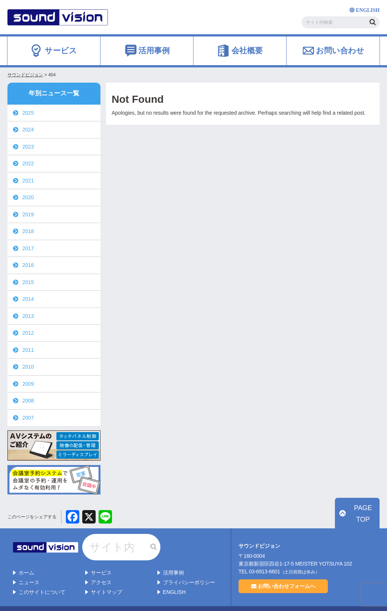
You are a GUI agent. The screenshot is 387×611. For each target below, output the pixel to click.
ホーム (26, 558)
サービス (101, 558)
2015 (28, 282)
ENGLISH (174, 577)
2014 (28, 299)
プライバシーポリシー (189, 568)
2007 (28, 418)
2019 (28, 214)
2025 (28, 113)
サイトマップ (106, 577)
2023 (28, 147)
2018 (28, 231)
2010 (28, 367)
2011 (28, 350)
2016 (28, 265)
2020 (28, 197)
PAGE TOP (361, 522)
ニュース (29, 568)
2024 (28, 130)
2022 (28, 163)
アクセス (101, 568)
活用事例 (173, 558)
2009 (28, 384)
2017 (28, 248)
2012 (28, 333)
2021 (28, 181)
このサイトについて (42, 577)
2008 (28, 401)
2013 (28, 316)
